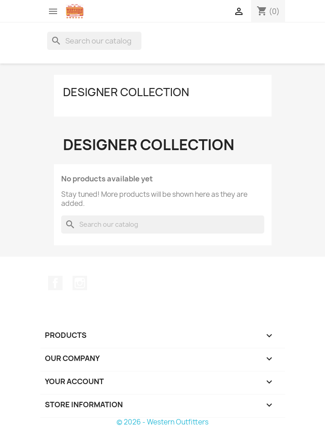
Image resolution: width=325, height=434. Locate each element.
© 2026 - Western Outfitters (162, 422)
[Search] (94, 41)
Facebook (55, 283)
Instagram (80, 283)
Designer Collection (126, 92)
